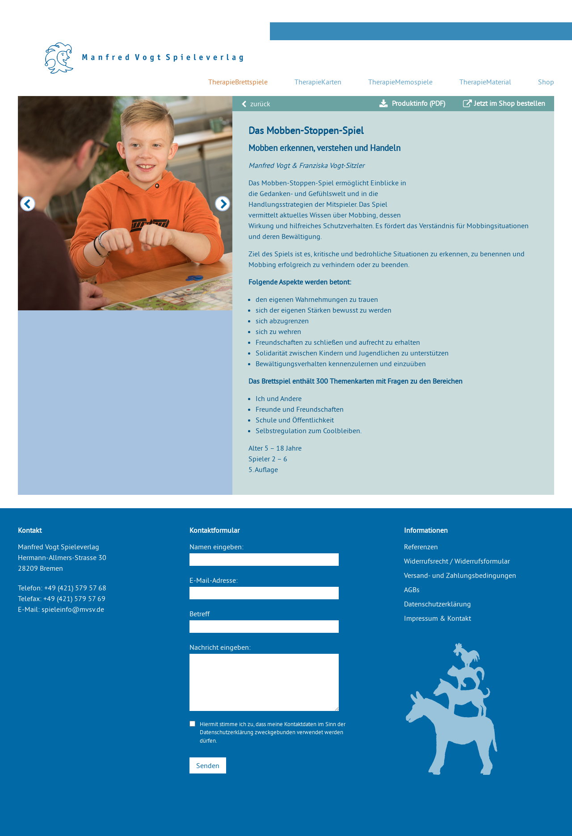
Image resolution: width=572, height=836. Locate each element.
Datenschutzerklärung (226, 732)
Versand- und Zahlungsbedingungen (460, 575)
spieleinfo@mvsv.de (73, 609)
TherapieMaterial (485, 81)
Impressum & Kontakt (437, 618)
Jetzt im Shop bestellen (504, 104)
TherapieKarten (317, 81)
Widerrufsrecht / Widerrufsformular (457, 560)
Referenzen (421, 546)
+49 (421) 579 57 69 (74, 598)
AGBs (412, 589)
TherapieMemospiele (400, 81)
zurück (255, 103)
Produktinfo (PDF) (412, 104)
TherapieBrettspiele (238, 81)
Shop (546, 81)
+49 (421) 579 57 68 (75, 587)
